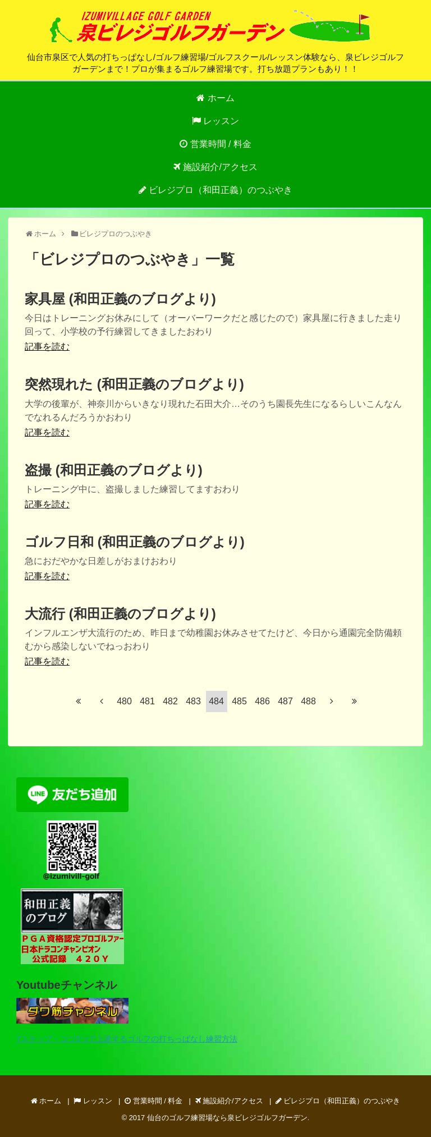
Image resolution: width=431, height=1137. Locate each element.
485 (239, 701)
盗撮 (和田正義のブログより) (114, 470)
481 (147, 701)
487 (285, 701)
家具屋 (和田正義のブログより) (120, 298)
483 (193, 701)
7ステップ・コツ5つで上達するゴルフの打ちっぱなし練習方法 (126, 1038)
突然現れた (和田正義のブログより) (134, 384)
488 (308, 701)
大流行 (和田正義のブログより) (120, 613)
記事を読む (47, 346)
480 (124, 701)
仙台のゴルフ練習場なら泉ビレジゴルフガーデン (227, 1117)
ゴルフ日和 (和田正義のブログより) (135, 541)
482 (170, 701)
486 (262, 701)
